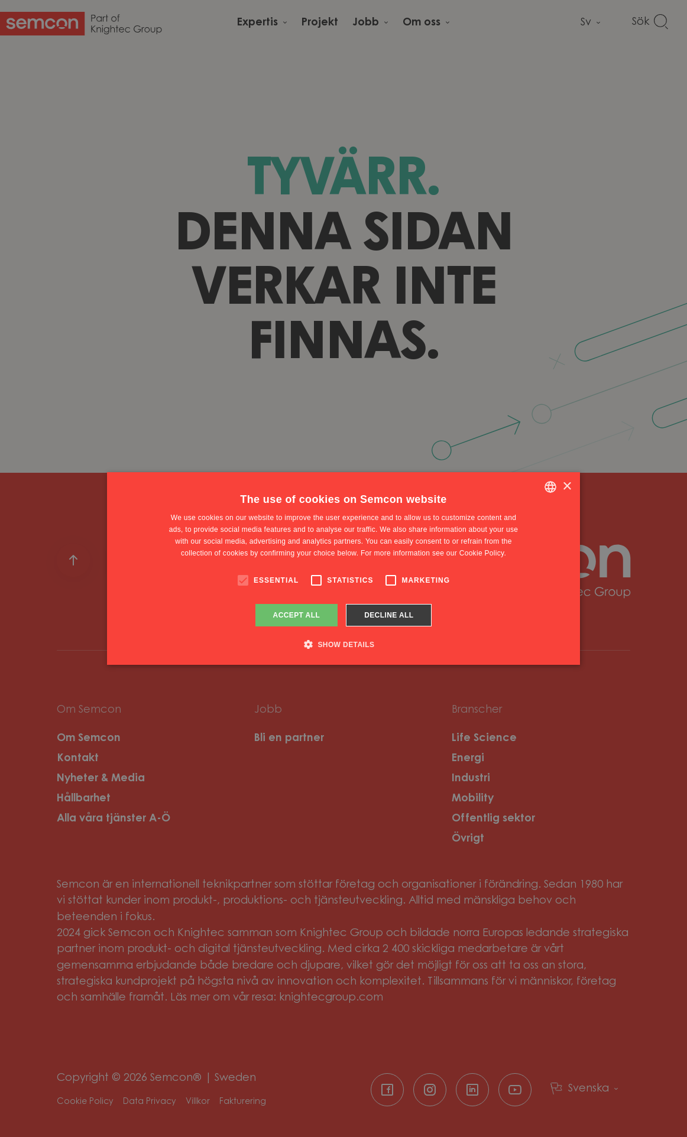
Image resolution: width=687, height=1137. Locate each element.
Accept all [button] (296, 615)
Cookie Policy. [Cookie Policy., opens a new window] (482, 553)
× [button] (566, 486)
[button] (344, 644)
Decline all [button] (388, 615)
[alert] (343, 568)
